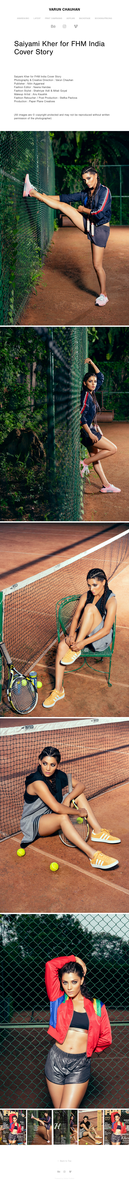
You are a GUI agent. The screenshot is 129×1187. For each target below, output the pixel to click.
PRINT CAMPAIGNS (53, 18)
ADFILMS (71, 18)
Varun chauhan (64, 9)
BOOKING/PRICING (103, 18)
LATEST (37, 18)
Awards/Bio (23, 18)
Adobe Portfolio (69, 1178)
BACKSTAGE (84, 18)
